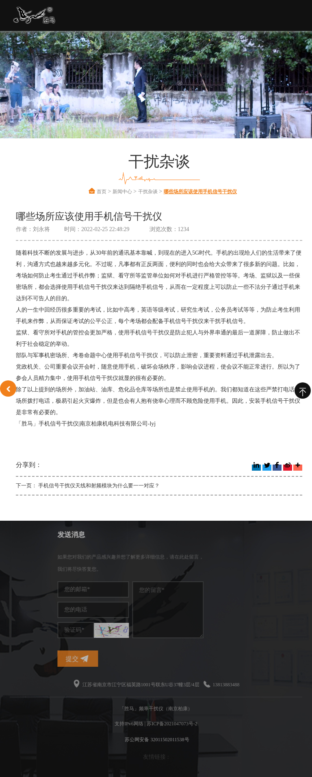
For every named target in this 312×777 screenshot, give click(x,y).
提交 (113, 659)
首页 (101, 191)
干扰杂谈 (148, 191)
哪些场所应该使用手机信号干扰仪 (200, 191)
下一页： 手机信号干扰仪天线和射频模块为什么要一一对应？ (88, 485)
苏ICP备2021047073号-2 (172, 724)
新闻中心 (122, 191)
